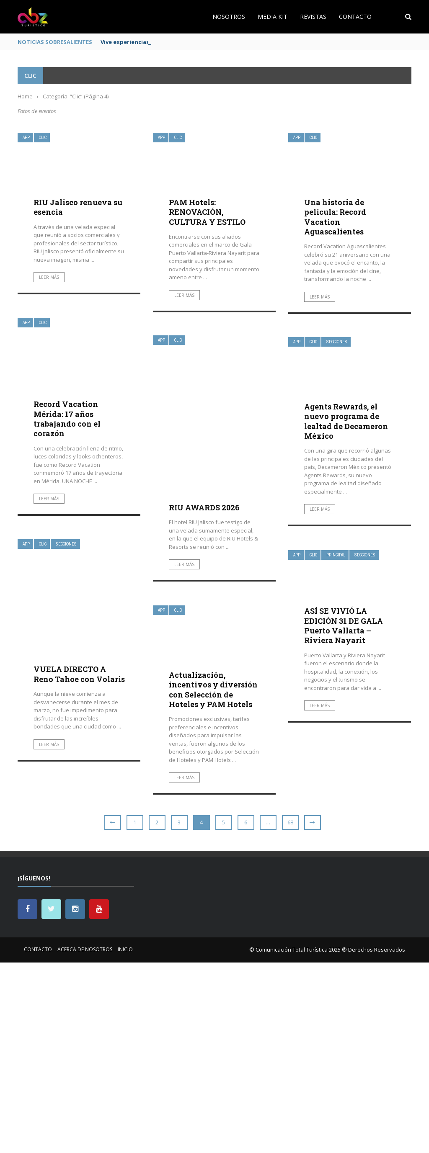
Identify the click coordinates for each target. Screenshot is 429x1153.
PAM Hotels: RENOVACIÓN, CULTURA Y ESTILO (207, 212)
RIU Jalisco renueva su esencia (78, 207)
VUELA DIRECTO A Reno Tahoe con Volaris (79, 674)
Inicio (125, 949)
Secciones (336, 342)
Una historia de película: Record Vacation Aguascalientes (335, 217)
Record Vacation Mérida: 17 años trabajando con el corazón (67, 418)
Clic (43, 137)
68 (290, 822)
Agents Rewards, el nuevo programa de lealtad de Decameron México (346, 421)
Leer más (49, 277)
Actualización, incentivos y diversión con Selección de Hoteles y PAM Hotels (213, 689)
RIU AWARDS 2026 (204, 507)
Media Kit (272, 17)
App (26, 137)
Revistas (313, 17)
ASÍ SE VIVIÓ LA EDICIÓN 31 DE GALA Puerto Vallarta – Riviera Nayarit (343, 625)
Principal (335, 555)
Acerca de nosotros (84, 949)
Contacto (355, 17)
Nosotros (228, 17)
